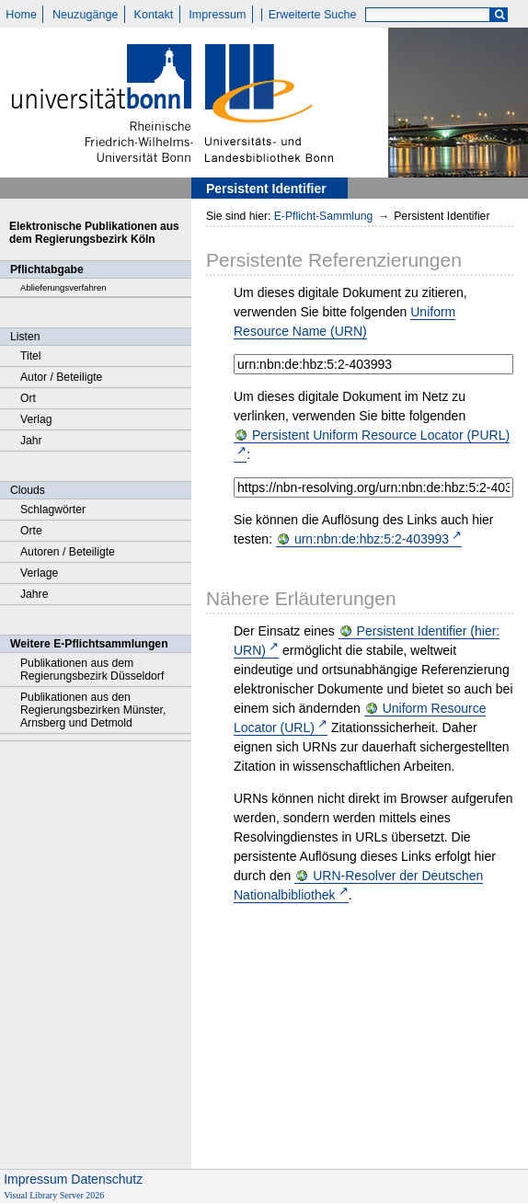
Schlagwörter (53, 509)
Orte (31, 530)
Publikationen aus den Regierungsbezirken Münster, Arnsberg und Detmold (93, 710)
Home (21, 14)
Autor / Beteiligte (61, 377)
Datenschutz (107, 1179)
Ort (28, 398)
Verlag (36, 419)
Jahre (34, 594)
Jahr (31, 440)
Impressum (217, 14)
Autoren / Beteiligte (67, 551)
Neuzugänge (85, 14)
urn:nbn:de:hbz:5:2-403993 (371, 539)
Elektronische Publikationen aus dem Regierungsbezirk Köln (94, 233)
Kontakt (154, 14)
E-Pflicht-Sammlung (323, 216)
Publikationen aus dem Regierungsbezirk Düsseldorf (92, 669)
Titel (30, 355)
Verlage (39, 573)
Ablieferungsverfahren (63, 287)
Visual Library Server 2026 (54, 1195)
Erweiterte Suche (313, 14)
